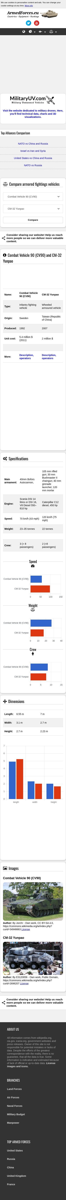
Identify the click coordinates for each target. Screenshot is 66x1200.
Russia (11, 1159)
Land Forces (14, 1089)
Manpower (13, 1122)
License (25, 929)
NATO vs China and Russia (33, 143)
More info (29, 6)
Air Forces (13, 1097)
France (11, 1184)
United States (15, 1150)
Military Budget (16, 1114)
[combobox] (33, 196)
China (10, 1167)
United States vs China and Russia (33, 158)
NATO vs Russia (33, 165)
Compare (33, 220)
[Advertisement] (33, 66)
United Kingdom (16, 1175)
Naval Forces (14, 1105)
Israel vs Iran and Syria (33, 150)
